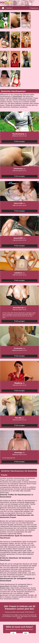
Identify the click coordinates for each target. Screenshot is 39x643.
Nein (25, 633)
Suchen (9, 8)
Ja (13, 633)
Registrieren (34, 8)
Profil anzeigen (19, 141)
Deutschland (17, 96)
